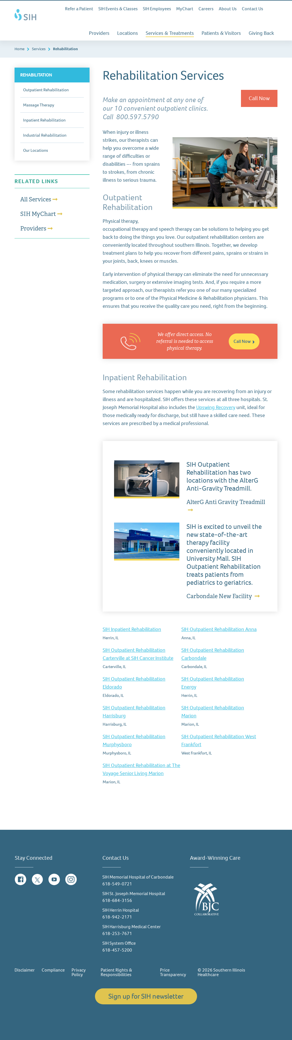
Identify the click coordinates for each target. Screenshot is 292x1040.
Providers (99, 33)
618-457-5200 (117, 950)
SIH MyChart (38, 214)
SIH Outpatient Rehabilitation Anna (219, 629)
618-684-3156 (117, 900)
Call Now (244, 341)
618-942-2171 (117, 917)
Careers (206, 9)
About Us (228, 9)
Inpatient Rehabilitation (44, 120)
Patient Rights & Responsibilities (116, 972)
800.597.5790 (137, 117)
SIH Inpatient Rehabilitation (132, 629)
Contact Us (252, 9)
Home (20, 49)
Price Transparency (173, 972)
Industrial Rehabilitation (44, 135)
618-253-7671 (117, 933)
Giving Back (261, 33)
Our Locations (35, 150)
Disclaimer (25, 970)
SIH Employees (157, 9)
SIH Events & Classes (118, 9)
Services (39, 49)
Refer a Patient (79, 9)
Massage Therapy (38, 105)
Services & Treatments (170, 33)
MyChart (184, 9)
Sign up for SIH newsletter (146, 996)
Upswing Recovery (215, 407)
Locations (127, 33)
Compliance (53, 970)
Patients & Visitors (221, 33)
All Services (35, 199)
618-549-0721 (117, 884)
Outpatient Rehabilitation (46, 90)
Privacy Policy (79, 972)
